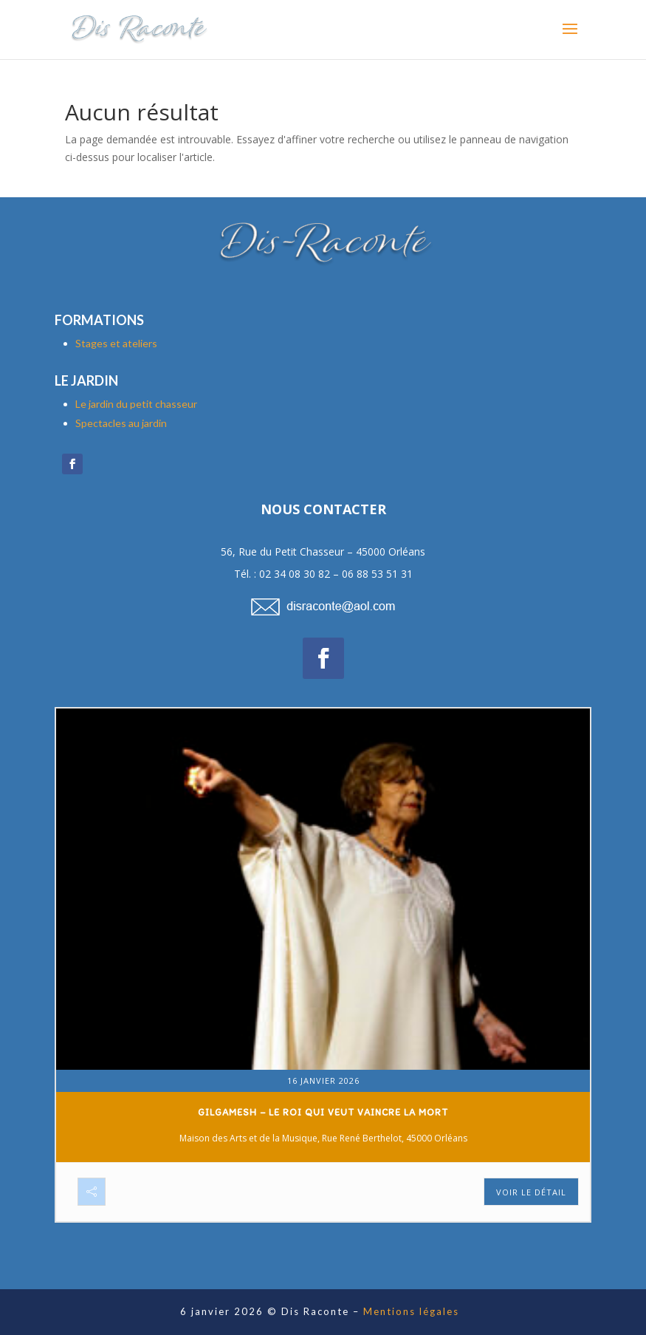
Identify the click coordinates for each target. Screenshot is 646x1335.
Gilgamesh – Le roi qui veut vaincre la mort (323, 1112)
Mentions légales (411, 1311)
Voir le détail (531, 1192)
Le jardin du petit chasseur (136, 403)
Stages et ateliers (116, 343)
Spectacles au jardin (121, 423)
